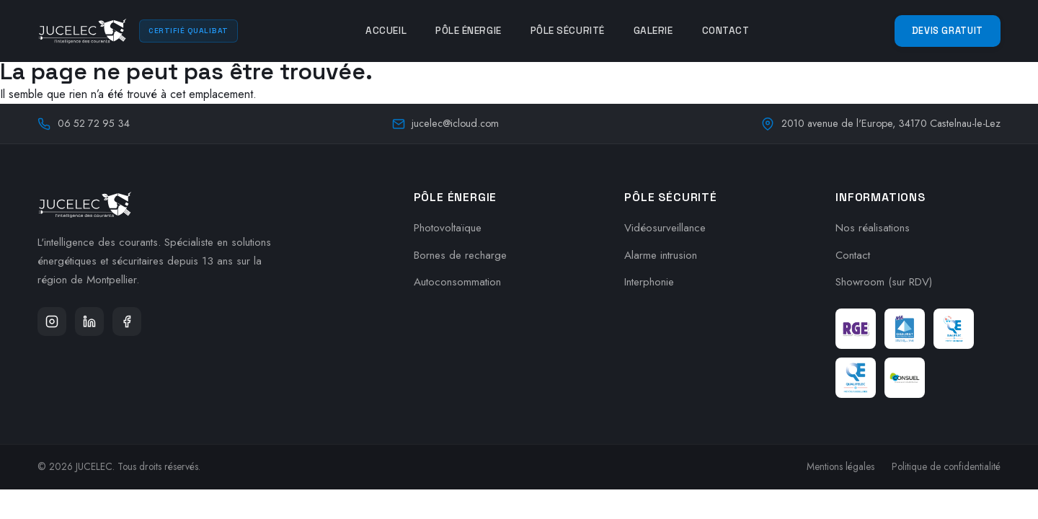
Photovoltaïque (448, 228)
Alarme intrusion (660, 255)
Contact (726, 31)
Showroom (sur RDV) (883, 282)
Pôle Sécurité (568, 31)
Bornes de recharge (460, 255)
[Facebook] (126, 321)
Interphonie (649, 282)
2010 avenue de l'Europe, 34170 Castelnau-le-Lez (881, 123)
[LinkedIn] (89, 321)
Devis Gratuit (947, 31)
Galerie (653, 31)
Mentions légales (840, 466)
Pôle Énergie (468, 31)
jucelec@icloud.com (446, 123)
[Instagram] (51, 321)
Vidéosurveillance (665, 228)
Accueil (386, 31)
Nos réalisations (872, 228)
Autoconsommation (457, 282)
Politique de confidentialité (946, 466)
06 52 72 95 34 (83, 123)
